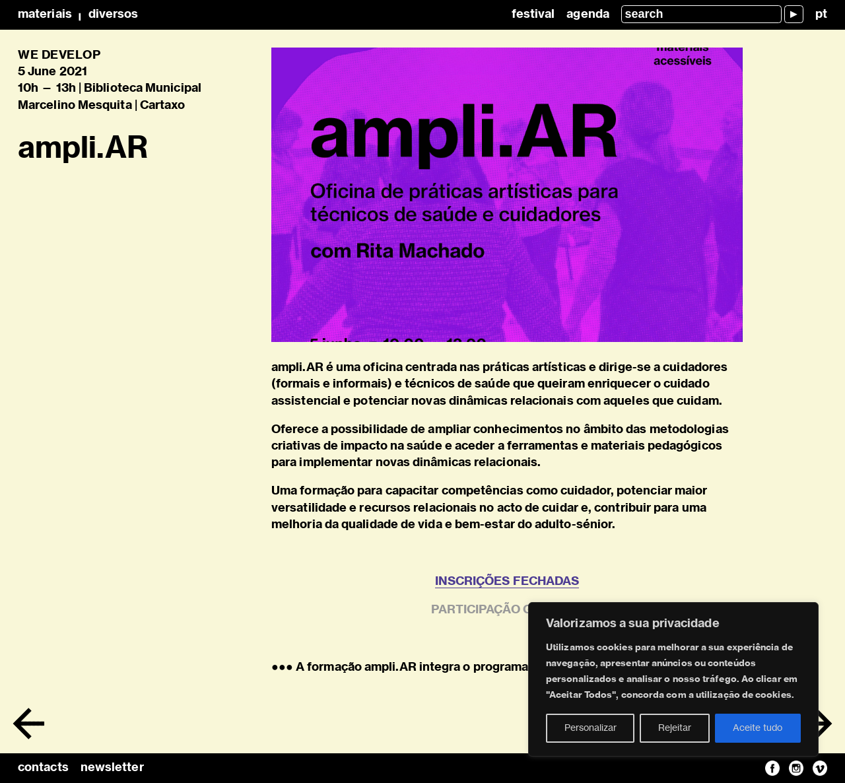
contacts (43, 768)
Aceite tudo (757, 728)
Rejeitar (674, 728)
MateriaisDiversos (78, 14)
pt (821, 14)
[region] (673, 679)
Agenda (587, 14)
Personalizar (590, 728)
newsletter (112, 768)
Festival (533, 14)
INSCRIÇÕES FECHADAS (507, 582)
